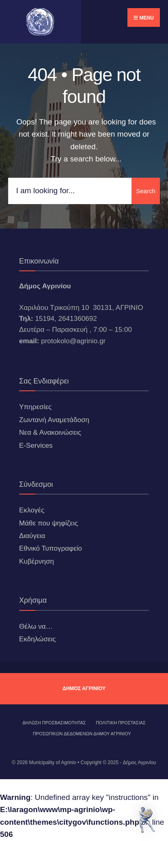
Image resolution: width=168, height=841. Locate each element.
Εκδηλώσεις (37, 639)
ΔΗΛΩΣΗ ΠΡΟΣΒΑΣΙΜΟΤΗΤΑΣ (54, 722)
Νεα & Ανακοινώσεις (50, 432)
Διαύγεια (32, 536)
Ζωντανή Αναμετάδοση (54, 420)
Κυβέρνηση (36, 561)
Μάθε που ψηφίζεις (48, 523)
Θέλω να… (36, 626)
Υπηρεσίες (35, 407)
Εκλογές (31, 510)
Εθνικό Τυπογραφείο (50, 548)
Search (145, 190)
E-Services (36, 445)
